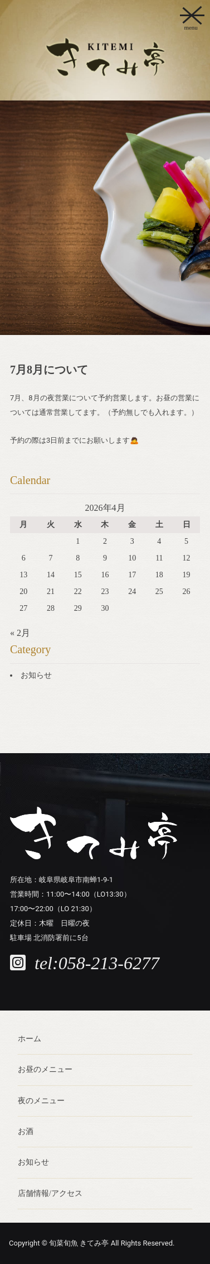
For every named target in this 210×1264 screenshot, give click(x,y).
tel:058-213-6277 (97, 963)
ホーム (29, 1039)
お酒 (25, 1131)
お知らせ (36, 675)
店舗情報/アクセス (50, 1193)
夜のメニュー (41, 1101)
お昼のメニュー (45, 1069)
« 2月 (20, 633)
